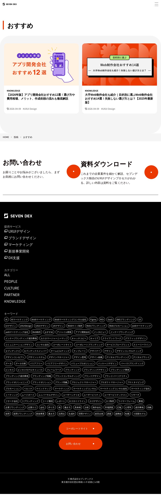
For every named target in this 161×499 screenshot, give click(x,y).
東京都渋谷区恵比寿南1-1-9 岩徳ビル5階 (80, 486)
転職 (127, 418)
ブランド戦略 (61, 387)
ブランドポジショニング (16, 387)
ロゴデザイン (95, 406)
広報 (119, 412)
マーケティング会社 (140, 393)
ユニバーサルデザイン (48, 399)
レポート (61, 406)
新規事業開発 (16, 256)
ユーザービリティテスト (115, 399)
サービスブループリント (118, 349)
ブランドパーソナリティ (116, 380)
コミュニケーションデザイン (19, 349)
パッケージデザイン (107, 368)
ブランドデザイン (20, 242)
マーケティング (18, 249)
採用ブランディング (22, 418)
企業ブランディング (14, 412)
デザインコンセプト (14, 362)
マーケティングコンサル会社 (113, 393)
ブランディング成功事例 (16, 380)
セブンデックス (12, 355)
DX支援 (12, 262)
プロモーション (12, 393)
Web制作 (36, 336)
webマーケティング (141, 330)
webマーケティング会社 (16, 336)
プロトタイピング (135, 387)
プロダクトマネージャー (111, 387)
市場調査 (109, 412)
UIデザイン (10, 330)
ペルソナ (28, 393)
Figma (93, 324)
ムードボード (28, 399)
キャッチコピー (79, 343)
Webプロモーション (118, 330)
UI (140, 324)
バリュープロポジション (82, 368)
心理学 (128, 412)
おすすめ (49, 336)
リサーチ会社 (11, 406)
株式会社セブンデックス (81, 483)
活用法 (61, 418)
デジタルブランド (141, 362)
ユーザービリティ (92, 399)
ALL (7, 279)
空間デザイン (84, 418)
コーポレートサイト (62, 349)
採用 (7, 418)
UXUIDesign (26, 330)
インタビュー (100, 336)
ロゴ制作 (110, 406)
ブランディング (72, 374)
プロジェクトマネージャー (83, 387)
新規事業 (40, 418)
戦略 (149, 412)
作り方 (51, 412)
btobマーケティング (41, 324)
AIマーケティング (19, 324)
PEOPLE (10, 286)
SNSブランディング (125, 324)
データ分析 (21, 368)
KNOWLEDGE (15, 306)
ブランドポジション (41, 387)
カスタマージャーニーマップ (54, 343)
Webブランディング (95, 330)
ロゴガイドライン (77, 406)
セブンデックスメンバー (35, 355)
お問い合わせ (73, 448)
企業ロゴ (32, 412)
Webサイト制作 (75, 330)
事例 (141, 406)
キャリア (94, 343)
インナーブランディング (121, 336)
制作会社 (97, 412)
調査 (109, 418)
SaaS (110, 324)
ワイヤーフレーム (126, 406)
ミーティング (11, 399)
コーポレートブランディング (89, 349)
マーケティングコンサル (84, 393)
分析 (87, 412)
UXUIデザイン (17, 236)
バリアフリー (36, 368)
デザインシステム (36, 362)
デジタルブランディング (117, 362)
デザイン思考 (79, 362)
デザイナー (95, 355)
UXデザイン (58, 330)
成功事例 (139, 412)
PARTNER (12, 299)
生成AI (72, 418)
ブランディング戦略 (41, 380)
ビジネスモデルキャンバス (30, 374)
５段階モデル (139, 418)
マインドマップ (43, 393)
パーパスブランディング (132, 368)
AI (6, 324)
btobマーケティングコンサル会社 (70, 324)
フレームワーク (54, 374)
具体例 (77, 412)
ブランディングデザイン (95, 374)
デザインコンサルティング (128, 355)
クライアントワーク (111, 343)
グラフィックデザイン (135, 343)
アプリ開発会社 (82, 336)
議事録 (118, 418)
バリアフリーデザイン (56, 368)
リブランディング (30, 406)
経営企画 (99, 418)
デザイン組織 (96, 362)
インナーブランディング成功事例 (21, 343)
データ (8, 368)
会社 (42, 412)
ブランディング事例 (119, 374)
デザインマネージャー (59, 362)
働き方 (67, 412)
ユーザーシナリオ (71, 399)
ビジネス (9, 374)
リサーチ (135, 399)
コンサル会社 (42, 349)
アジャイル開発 (64, 336)
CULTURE (11, 292)
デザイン (108, 355)
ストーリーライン (141, 349)
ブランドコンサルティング (67, 380)
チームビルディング (60, 355)
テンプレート (79, 355)
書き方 (51, 418)
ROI (102, 324)
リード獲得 (47, 406)
